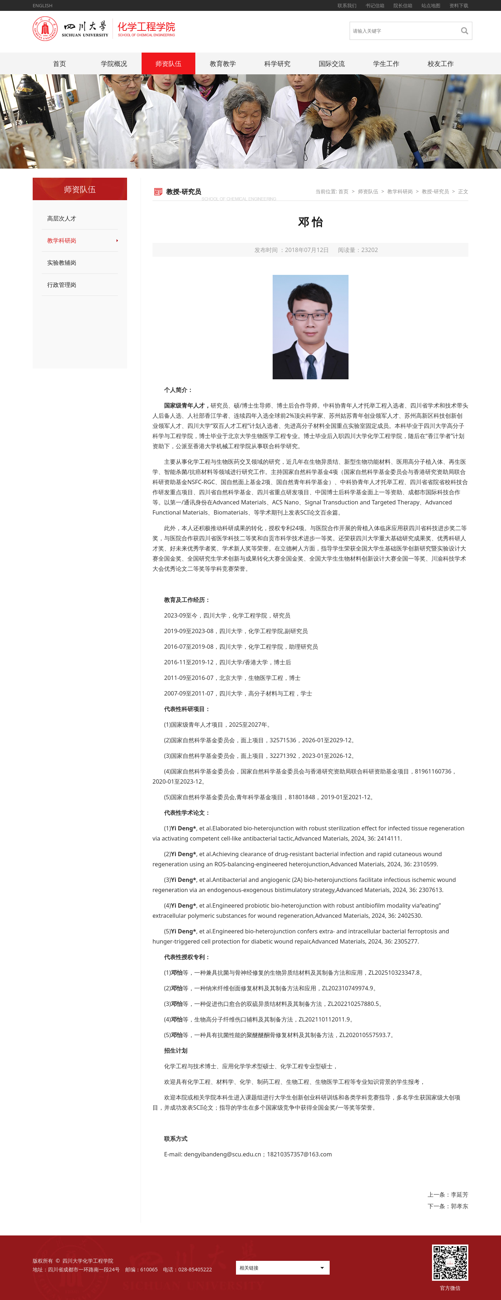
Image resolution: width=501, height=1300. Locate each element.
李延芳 (459, 1194)
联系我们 (347, 5)
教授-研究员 (435, 191)
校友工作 (441, 63)
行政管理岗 (61, 285)
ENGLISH (43, 5)
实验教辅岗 (61, 263)
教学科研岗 (61, 240)
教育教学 (223, 63)
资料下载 (458, 5)
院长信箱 (403, 5)
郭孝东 (459, 1206)
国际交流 (332, 63)
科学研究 (277, 63)
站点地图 (430, 5)
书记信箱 (375, 5)
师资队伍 (168, 63)
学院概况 (114, 63)
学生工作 (386, 63)
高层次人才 (61, 218)
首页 (59, 63)
